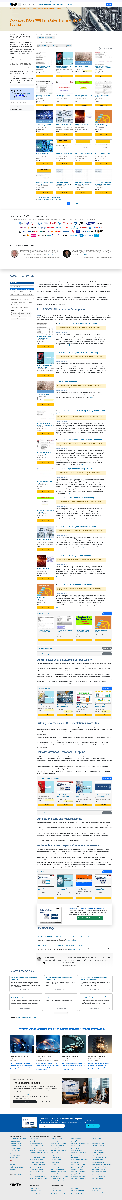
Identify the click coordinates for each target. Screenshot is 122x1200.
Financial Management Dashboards (58, 1150)
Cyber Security (50, 1063)
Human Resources (104, 1063)
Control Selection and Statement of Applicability (21, 291)
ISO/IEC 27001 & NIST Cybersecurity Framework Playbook (63, 184)
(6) (68, 46)
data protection (107, 284)
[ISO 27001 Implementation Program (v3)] (64, 87)
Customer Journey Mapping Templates (38, 1176)
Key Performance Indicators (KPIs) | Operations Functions (102, 796)
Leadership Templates (76, 1138)
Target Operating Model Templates (99, 1171)
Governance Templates (56, 1154)
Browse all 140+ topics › (67, 1069)
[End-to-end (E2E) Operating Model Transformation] (65, 787)
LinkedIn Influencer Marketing (16, 1171)
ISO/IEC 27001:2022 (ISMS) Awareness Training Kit (43, 125)
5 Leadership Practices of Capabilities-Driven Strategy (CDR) (103, 889)
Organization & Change (15, 1145)
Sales (11, 1068)
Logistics (75, 1067)
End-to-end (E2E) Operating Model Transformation (64, 795)
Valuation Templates (96, 1174)
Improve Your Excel (100, 709)
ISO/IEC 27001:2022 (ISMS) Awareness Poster (63, 125)
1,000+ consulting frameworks (33, 1094)
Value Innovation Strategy (97, 1192)
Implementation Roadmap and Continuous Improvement (22, 302)
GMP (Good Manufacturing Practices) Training (83, 705)
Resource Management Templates (99, 1140)
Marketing (16, 1068)
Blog (21, 1172)
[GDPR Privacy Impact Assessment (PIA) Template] (46, 622)
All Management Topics (19, 8)
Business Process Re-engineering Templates (39, 1154)
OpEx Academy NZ (81, 709)
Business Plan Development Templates (38, 1150)
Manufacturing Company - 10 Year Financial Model (65, 705)
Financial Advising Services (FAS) (58, 1193)
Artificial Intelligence (41, 1063)
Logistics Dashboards (75, 1141)
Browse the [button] (47, 4)
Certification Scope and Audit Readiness (20, 299)
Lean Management (75, 1188)
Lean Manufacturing (43, 704)
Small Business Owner (96, 1188)
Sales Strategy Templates (97, 1150)
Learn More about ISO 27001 (22, 85)
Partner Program (13, 1169)
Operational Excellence (15, 1143)
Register (109, 4)
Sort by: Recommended (105, 48)
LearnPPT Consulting (63, 799)
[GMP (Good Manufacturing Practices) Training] (84, 697)
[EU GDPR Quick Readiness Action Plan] (65, 622)
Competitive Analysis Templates (37, 1162)
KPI (30, 316)
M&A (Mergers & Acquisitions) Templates (80, 1143)
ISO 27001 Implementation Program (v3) (75, 469)
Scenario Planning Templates (98, 1152)
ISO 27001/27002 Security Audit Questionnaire (43, 67)
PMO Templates (74, 1157)
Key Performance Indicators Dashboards (59, 1176)
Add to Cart (44, 76)
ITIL (53, 1067)
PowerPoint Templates (15, 1150)
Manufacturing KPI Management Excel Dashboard (100, 706)
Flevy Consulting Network (15, 1155)
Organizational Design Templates (78, 1155)
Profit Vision (61, 709)
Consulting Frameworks (15, 1148)
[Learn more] (66, 345)
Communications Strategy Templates (38, 1160)
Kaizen (39, 794)
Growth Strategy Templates (56, 1155)
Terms (13, 1172)
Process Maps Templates (76, 1173)
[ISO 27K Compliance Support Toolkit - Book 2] (84, 145)
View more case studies (61, 1013)
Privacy (17, 1172)
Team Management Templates (98, 1173)
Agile (50, 1067)
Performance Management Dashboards (79, 1159)
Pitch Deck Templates (75, 1162)
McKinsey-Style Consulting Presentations (80, 1193)
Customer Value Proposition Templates (38, 1178)
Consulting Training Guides (56, 1192)
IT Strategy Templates (55, 1162)
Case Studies (53, 1188)
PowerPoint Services (14, 1157)
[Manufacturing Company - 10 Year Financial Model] (65, 697)
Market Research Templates (77, 1147)
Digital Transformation (31, 8)
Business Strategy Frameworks (57, 1186)
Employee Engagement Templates (58, 1145)
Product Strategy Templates (77, 1174)
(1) (60, 46)
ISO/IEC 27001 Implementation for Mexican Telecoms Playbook (83, 184)
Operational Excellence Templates (78, 1154)
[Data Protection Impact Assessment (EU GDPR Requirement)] (84, 622)
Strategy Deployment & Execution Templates (101, 1164)
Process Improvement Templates (78, 1171)
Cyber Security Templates (35, 1180)
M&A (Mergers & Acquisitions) (24, 1065)
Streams (11, 1153)
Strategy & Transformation (16, 1140)
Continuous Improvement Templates (37, 1164)
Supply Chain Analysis (75, 1065)
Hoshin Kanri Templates (56, 1159)
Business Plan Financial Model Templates (39, 1152)
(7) (40, 37)
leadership (49, 864)
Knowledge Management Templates (58, 1180)
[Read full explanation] (71, 940)
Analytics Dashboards (34, 1141)
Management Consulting (35, 1193)
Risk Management (69, 1063)
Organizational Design (100, 1065)
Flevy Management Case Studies (26, 1017)
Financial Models (14, 1146)
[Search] (29, 4)
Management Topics (14, 1166)
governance (54, 286)
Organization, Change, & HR (36, 1192)
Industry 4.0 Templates (55, 1166)
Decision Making (102, 1068)
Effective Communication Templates (58, 1143)
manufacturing (58, 676)
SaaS (57, 1065)
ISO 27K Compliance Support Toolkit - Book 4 (44, 183)
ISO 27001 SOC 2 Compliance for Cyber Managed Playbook (103, 183)
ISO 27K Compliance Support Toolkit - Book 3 (103, 154)
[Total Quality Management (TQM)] (84, 787)
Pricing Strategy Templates (77, 1167)
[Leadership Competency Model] (46, 880)
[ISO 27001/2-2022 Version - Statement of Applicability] (44, 87)
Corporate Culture (92, 1068)
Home (11, 8)
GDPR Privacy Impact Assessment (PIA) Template (45, 630)
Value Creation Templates (97, 1178)
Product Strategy (95, 1186)
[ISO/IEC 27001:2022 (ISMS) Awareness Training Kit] (44, 116)
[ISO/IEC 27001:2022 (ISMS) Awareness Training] (64, 58)
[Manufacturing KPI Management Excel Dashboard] (103, 697)
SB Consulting (80, 69)
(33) (51, 46)
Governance (24, 316)
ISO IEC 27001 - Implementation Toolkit (101, 125)
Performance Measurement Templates (79, 1160)
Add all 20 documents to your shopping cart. (49, 199)
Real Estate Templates (96, 1138)
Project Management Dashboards (78, 1178)
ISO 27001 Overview (15, 286)
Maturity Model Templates (76, 1150)
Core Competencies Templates (36, 1166)
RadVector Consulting (82, 129)
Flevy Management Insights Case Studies (20, 307)
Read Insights (107, 613)
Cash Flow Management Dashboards (38, 1157)
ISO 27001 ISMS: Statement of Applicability (76, 498)
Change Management (93, 1063)
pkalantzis (41, 634)
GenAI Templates (54, 1152)
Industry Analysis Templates (57, 1167)
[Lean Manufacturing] (46, 697)
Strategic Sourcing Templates (98, 1162)
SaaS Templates (95, 1147)
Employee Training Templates (57, 1147)
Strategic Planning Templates (98, 1160)
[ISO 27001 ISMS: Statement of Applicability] (84, 87)
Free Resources (74, 1186)
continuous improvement (43, 773)
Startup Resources (96, 1190)
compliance (50, 291)
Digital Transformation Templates (58, 1140)
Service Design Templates (97, 1154)
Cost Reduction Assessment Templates (38, 1173)
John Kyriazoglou (41, 71)
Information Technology (42, 1067)
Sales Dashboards (96, 1148)
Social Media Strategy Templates (99, 1157)
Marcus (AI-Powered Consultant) (17, 1167)
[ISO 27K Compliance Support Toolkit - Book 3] (103, 145)
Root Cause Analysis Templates (98, 1145)
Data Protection (15, 316)
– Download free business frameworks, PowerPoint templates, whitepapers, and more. (61, 1)
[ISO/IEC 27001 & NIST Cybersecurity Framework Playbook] (64, 175)
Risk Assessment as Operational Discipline (20, 297)
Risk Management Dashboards (98, 1143)
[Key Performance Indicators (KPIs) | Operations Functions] (103, 787)
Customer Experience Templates (37, 1174)
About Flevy (69, 4)
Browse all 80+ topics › (41, 1069)
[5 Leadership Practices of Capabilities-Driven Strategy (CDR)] (103, 880)
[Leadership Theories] (84, 880)
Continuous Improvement (25, 313)
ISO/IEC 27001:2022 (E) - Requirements (82, 125)
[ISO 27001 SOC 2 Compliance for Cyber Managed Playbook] (103, 175)
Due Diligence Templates (56, 1141)
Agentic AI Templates (34, 1138)
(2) (49, 37)
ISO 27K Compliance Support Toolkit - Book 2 (83, 154)
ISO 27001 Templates (55, 1160)
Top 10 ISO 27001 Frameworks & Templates (21, 289)
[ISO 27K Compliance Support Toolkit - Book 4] (44, 175)
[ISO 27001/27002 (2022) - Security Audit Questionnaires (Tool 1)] (103, 58)
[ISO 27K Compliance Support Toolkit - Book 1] (64, 145)
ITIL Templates (54, 1164)
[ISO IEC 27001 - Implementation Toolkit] (103, 116)
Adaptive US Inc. (61, 100)
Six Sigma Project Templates (98, 1155)
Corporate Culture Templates (36, 1167)
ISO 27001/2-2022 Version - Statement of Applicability (43, 96)
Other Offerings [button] (60, 4)
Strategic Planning (14, 1067)
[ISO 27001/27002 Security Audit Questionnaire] (44, 58)
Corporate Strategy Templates (36, 1169)
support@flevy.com (19, 1174)
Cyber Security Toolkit (81, 66)
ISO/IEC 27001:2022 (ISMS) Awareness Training (63, 67)
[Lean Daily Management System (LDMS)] (65, 880)
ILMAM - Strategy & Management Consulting (106, 799)
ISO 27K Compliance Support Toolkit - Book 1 (64, 154)
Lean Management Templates (77, 1140)
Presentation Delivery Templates (78, 1166)
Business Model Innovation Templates (38, 1148)
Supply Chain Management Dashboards (100, 1167)
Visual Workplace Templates (98, 1180)
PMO (70, 1067)
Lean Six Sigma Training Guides (78, 1190)
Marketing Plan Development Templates (79, 1148)
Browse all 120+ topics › (15, 1071)
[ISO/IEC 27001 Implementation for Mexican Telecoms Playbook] (84, 175)
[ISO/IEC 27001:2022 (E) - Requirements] (84, 116)
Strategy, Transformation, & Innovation (38, 1186)
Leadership (14, 318)
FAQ (11, 1172)
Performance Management (26, 1067)
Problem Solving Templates (77, 1169)
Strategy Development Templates (99, 1166)
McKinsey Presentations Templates (78, 1152)
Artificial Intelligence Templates (36, 1143)
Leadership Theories (81, 888)
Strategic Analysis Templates (98, 1159)
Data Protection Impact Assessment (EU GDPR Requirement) (82, 631)
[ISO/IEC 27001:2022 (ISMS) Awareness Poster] (64, 116)
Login (102, 4)
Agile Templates (33, 1140)
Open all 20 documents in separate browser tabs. (51, 197)
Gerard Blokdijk (99, 129)
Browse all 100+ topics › (93, 1071)
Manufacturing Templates (76, 1145)
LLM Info (73, 1192)
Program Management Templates (78, 1176)
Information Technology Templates (58, 1169)
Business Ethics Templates (36, 1147)
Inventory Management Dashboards (58, 1173)
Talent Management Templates (98, 1169)
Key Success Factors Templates (57, 1178)
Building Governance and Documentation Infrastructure (22, 294)
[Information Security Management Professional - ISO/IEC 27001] (44, 145)
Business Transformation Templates (37, 1155)
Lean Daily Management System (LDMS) (63, 888)
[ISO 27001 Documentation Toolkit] (103, 87)
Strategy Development (18, 1063)
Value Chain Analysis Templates (98, 1176)
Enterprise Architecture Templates (58, 1148)
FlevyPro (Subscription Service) (16, 1152)
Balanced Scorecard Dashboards (37, 1145)
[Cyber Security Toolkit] (84, 58)
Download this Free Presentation (89, 918)
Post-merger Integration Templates (78, 1164)
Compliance (14, 313)
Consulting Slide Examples (56, 1190)
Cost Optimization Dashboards (36, 1171)
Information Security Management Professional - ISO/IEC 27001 (44, 155)
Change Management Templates (37, 1159)
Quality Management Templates (78, 1180)
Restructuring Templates (97, 1141)
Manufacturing (22, 318)
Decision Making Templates (56, 1138)
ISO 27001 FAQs (15, 304)
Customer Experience (49, 1065)
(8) (41, 46)
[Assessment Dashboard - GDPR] (103, 622)
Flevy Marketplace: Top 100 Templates (18, 1138)
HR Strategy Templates (56, 1157)
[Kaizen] (46, 787)
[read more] (103, 254)
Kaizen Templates (54, 1174)
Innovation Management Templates (58, 1171)
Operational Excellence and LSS (37, 1190)
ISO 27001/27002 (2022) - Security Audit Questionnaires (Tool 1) (103, 68)
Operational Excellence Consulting (65, 71)
